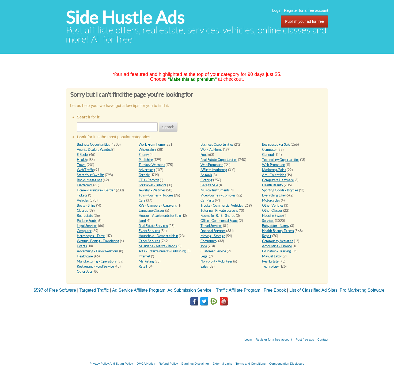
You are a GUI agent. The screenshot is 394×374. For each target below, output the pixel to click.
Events (82, 246)
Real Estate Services (153, 226)
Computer (269, 150)
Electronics (85, 185)
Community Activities (277, 241)
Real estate (85, 216)
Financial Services (213, 231)
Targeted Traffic (94, 290)
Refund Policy (168, 363)
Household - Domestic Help (158, 236)
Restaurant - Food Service (95, 266)
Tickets (82, 195)
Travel (81, 165)
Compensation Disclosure (286, 363)
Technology (270, 266)
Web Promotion (211, 165)
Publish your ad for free (304, 21)
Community (209, 241)
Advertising (147, 170)
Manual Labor (272, 256)
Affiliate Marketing (214, 170)
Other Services (149, 241)
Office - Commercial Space (219, 221)
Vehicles (83, 200)
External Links (222, 363)
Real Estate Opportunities (218, 160)
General (268, 155)
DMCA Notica (146, 363)
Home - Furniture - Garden (96, 190)
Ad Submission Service (189, 290)
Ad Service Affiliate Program (138, 290)
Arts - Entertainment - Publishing (162, 251)
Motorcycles (271, 200)
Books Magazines (89, 180)
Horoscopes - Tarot (91, 236)
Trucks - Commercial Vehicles (221, 205)
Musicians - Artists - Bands (158, 246)
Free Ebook (275, 290)
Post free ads (305, 339)
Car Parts (207, 200)
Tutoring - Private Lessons (219, 211)
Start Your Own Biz (90, 175)
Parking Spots (87, 221)
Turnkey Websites (152, 165)
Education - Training (276, 251)
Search (168, 127)
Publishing (146, 160)
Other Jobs (85, 271)
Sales (204, 266)
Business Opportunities (93, 144)
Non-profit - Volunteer (216, 261)
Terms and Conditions (251, 363)
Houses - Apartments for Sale (160, 216)
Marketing (146, 261)
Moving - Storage (212, 236)
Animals (206, 175)
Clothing (206, 180)
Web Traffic (85, 170)
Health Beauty (272, 185)
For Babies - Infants (152, 185)
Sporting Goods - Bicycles (280, 190)
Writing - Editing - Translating (98, 241)
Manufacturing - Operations (97, 261)
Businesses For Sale (276, 144)
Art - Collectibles (274, 175)
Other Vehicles (272, 205)
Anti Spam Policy (121, 363)
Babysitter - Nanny (275, 226)
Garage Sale (209, 185)
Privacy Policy (99, 363)
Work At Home (211, 150)
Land (142, 221)
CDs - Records (149, 180)
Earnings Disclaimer (195, 363)
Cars (142, 200)
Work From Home (152, 144)
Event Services (149, 231)
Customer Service (213, 251)
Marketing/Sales (274, 170)
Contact (322, 339)
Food (203, 155)
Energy (144, 155)
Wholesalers (148, 150)
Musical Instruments (215, 190)
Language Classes (152, 211)
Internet (144, 256)
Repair (266, 236)
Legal (204, 256)
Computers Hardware (278, 180)
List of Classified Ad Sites (313, 290)
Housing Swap (272, 216)
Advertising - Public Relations (97, 251)
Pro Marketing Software (362, 290)
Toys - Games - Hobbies (156, 195)
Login (276, 10)
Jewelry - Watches (152, 190)
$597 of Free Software (55, 290)
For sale (144, 175)
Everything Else (273, 195)
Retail (143, 266)
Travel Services (211, 226)
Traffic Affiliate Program (238, 290)
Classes (82, 211)
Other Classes (272, 211)
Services (268, 221)
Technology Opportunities (280, 160)
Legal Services (87, 226)
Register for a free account (306, 10)
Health (82, 160)
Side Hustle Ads (125, 17)
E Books (82, 155)
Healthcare (85, 256)
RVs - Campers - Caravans (158, 205)
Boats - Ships (86, 205)
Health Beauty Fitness (278, 231)
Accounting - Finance (277, 246)
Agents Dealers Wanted (94, 150)
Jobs (203, 246)
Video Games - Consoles (218, 195)
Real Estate (270, 261)
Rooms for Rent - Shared (217, 216)
